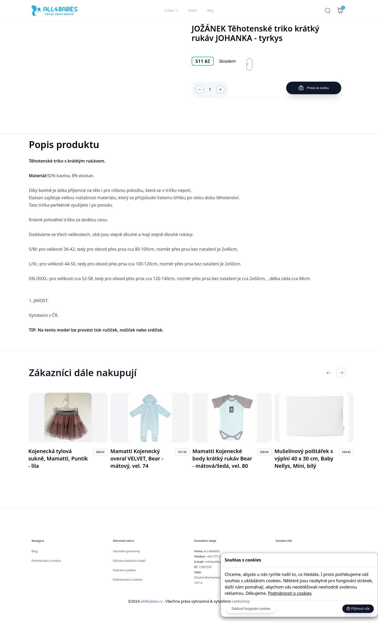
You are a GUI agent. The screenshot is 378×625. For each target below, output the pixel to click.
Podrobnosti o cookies (290, 593)
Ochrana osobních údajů (129, 561)
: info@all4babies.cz (212, 562)
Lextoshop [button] (240, 601)
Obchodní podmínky (126, 551)
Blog (210, 10)
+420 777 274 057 (211, 556)
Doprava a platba (124, 570)
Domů (192, 10)
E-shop (172, 10)
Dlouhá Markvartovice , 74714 (209, 577)
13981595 (203, 567)
